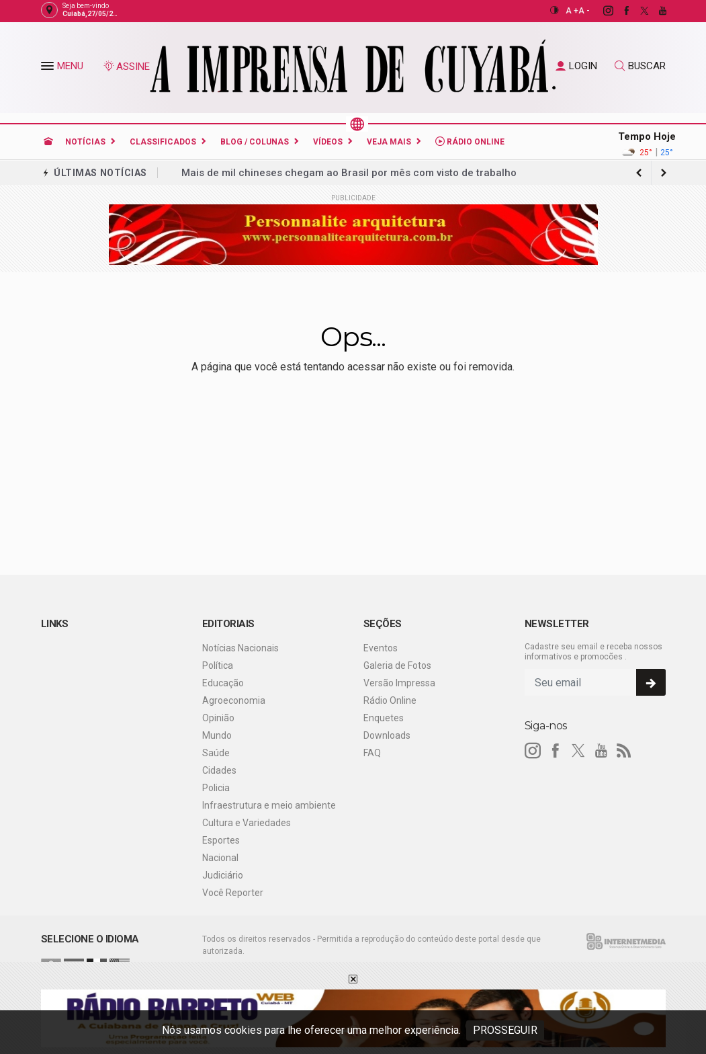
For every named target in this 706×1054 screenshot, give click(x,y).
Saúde (216, 752)
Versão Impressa (399, 683)
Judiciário (222, 875)
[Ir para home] (48, 142)
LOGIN (576, 66)
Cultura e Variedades (246, 822)
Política (217, 665)
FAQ (372, 752)
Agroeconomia (233, 700)
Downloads (386, 735)
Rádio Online (469, 141)
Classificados (163, 142)
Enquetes (383, 718)
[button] (49, 68)
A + (572, 10)
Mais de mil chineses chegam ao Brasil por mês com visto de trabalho (349, 173)
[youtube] (655, 11)
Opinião (218, 718)
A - (584, 10)
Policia (216, 787)
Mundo (217, 735)
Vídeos (328, 142)
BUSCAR (640, 66)
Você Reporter (232, 892)
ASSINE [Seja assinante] (126, 66)
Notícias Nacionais (240, 648)
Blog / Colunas (254, 142)
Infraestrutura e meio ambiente (269, 805)
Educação (223, 683)
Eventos (380, 648)
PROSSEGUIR (505, 1030)
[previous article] (664, 173)
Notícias (85, 142)
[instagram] (601, 11)
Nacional (220, 857)
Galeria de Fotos (397, 665)
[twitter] (637, 11)
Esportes (221, 840)
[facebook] (619, 11)
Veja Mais (389, 142)
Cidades (219, 770)
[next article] (639, 173)
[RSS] (624, 751)
